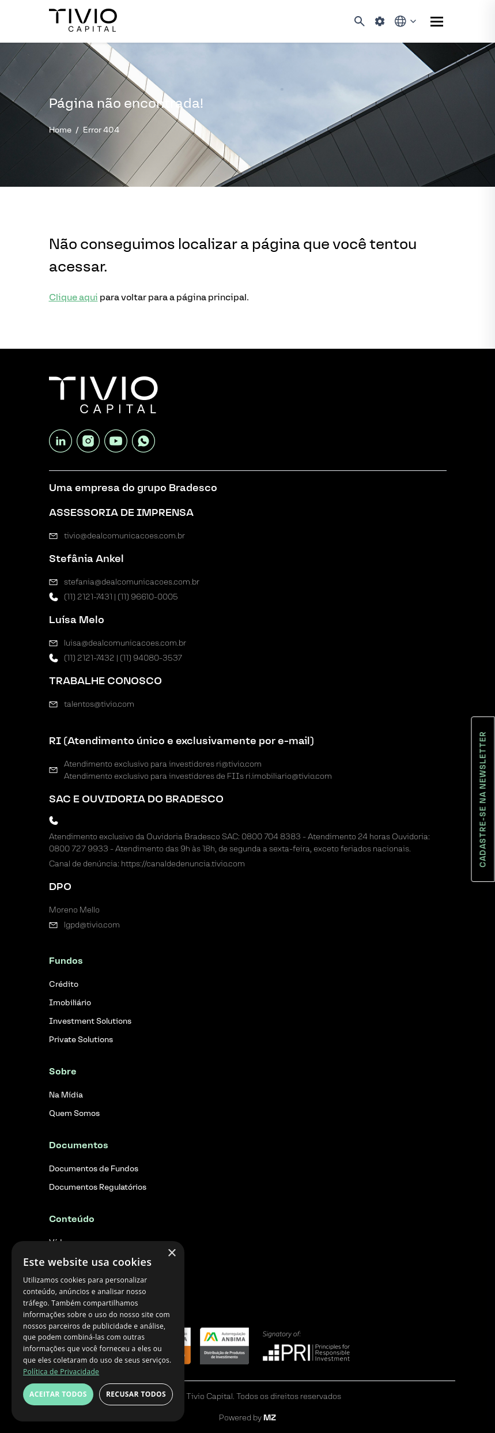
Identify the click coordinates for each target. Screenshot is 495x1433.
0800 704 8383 (271, 837)
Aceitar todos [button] (58, 1394)
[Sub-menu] (437, 21)
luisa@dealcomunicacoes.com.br (125, 643)
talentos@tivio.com (99, 704)
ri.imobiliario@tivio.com (288, 776)
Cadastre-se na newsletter (483, 799)
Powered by (247, 1418)
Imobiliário (70, 1003)
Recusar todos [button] (136, 1394)
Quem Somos (74, 1113)
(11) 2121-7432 (89, 658)
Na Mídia (66, 1095)
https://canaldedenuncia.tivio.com (183, 864)
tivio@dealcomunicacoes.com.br (124, 536)
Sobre (63, 1071)
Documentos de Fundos (93, 1169)
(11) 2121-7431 (88, 597)
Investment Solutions (90, 1021)
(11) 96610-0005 (148, 597)
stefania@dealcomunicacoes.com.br (131, 582)
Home (60, 130)
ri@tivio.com (239, 764)
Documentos (78, 1145)
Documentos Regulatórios (97, 1187)
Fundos (66, 960)
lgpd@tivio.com (92, 925)
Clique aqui (73, 297)
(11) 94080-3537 (151, 658)
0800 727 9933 (78, 849)
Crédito (63, 984)
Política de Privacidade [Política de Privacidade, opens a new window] (61, 1372)
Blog (59, 1274)
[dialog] (98, 1331)
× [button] (171, 1253)
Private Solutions (81, 1039)
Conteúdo (72, 1218)
